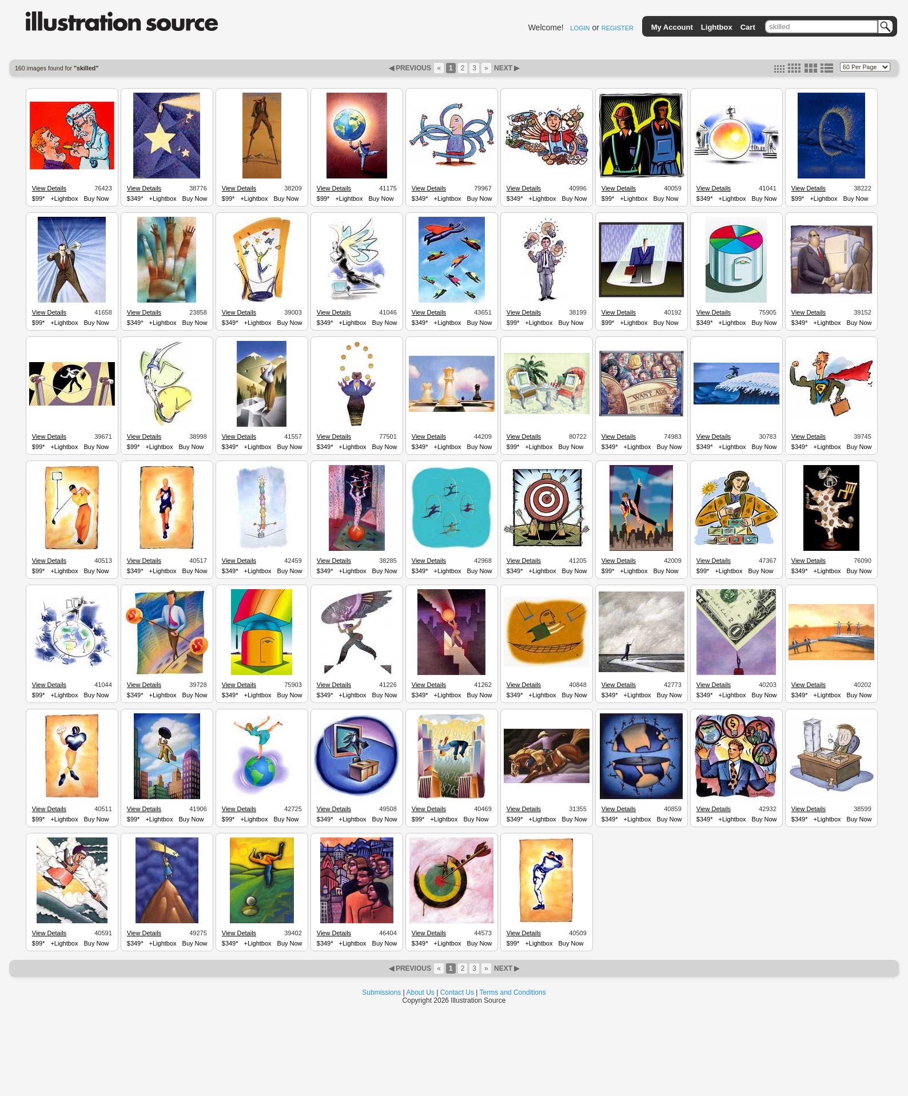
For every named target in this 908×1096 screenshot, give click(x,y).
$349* (135, 198)
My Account (672, 27)
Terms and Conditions (513, 992)
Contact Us (457, 992)
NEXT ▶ (506, 68)
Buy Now (96, 198)
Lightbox (716, 27)
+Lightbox (64, 198)
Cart (747, 27)
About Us (421, 992)
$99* (38, 198)
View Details (49, 188)
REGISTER (618, 28)
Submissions (381, 992)
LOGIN (580, 28)
